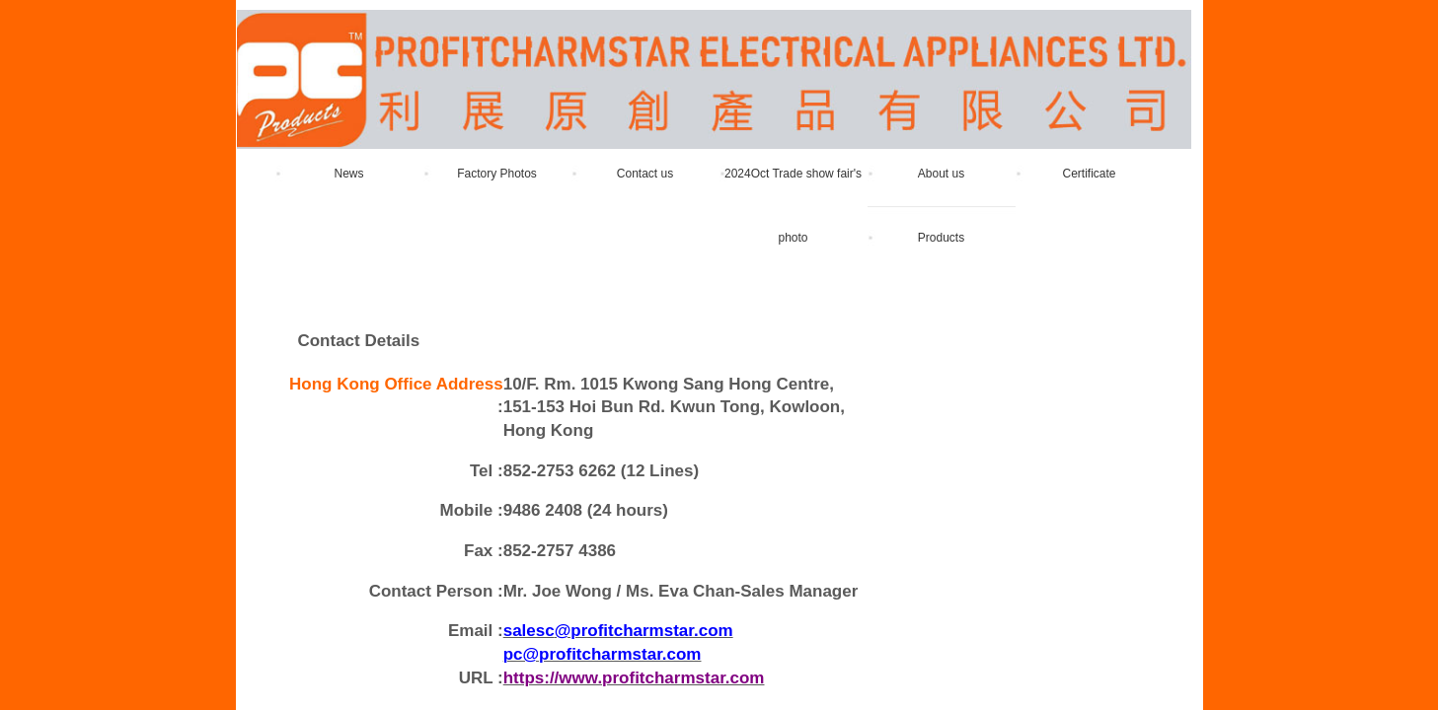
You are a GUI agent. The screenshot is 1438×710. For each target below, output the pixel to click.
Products (941, 238)
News (348, 173)
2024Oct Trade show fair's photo (793, 206)
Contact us (645, 173)
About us (941, 173)
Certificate (1088, 173)
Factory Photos (497, 173)
